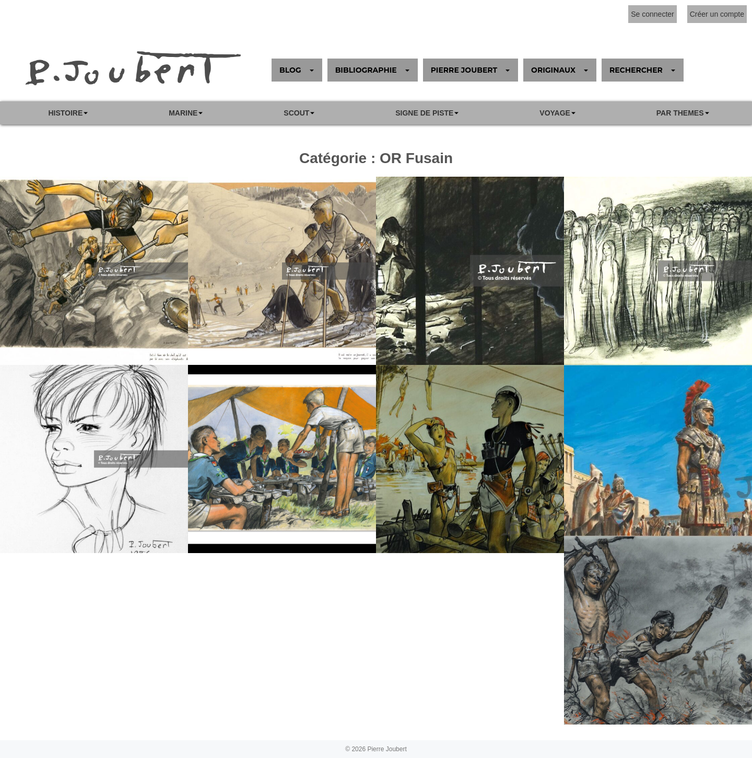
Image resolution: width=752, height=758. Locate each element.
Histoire (65, 113)
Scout (296, 113)
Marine (183, 113)
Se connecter (652, 14)
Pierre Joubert (386, 749)
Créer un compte (717, 14)
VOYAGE (554, 113)
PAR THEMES (680, 113)
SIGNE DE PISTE (424, 113)
